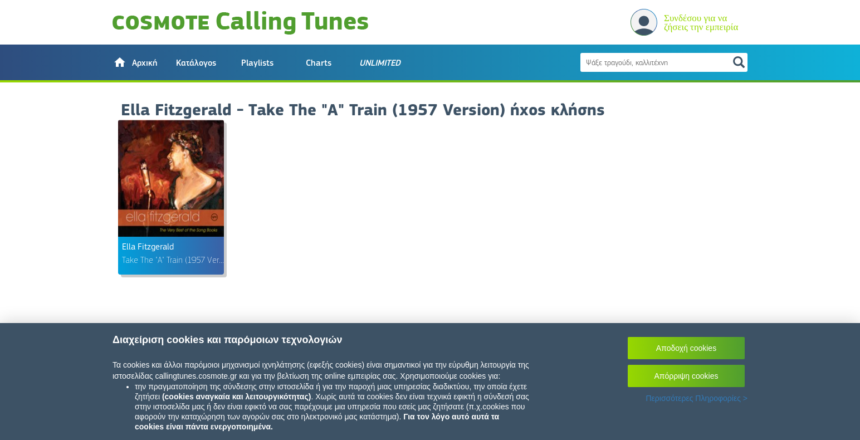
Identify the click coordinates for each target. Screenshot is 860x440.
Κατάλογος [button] (196, 63)
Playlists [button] (257, 63)
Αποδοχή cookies (686, 348)
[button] (134, 62)
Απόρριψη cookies (686, 375)
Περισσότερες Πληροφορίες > (696, 398)
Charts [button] (318, 63)
